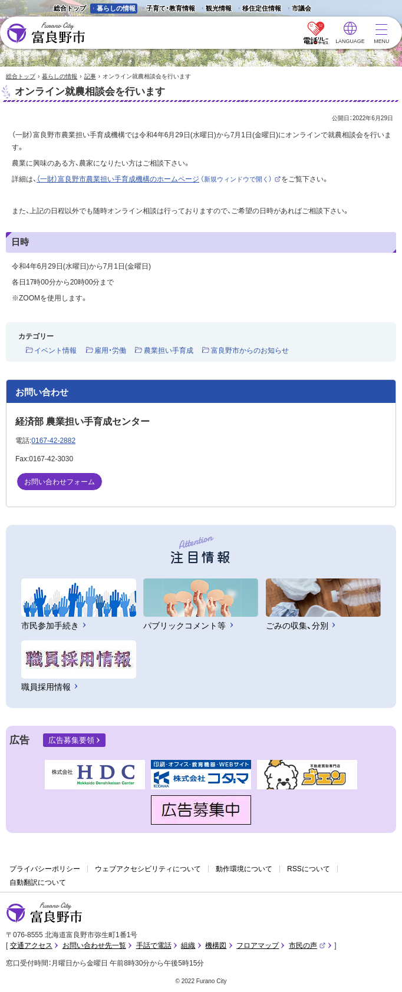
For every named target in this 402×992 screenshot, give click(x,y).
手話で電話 (154, 945)
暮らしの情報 (116, 8)
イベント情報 (55, 350)
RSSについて (308, 869)
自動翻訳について (37, 882)
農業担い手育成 (168, 350)
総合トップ (70, 8)
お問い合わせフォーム (59, 482)
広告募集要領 (71, 740)
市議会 (301, 8)
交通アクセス (31, 945)
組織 (188, 945)
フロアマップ (257, 945)
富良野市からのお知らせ (250, 350)
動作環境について (244, 869)
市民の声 (307, 945)
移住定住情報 (258, 9)
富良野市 (44, 913)
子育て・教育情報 (170, 8)
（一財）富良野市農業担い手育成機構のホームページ (159, 179)
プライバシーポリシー (44, 869)
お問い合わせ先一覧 (94, 945)
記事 (90, 76)
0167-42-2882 (53, 441)
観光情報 (215, 9)
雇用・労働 (110, 350)
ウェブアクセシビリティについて (148, 869)
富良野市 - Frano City (45, 33)
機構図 (215, 945)
